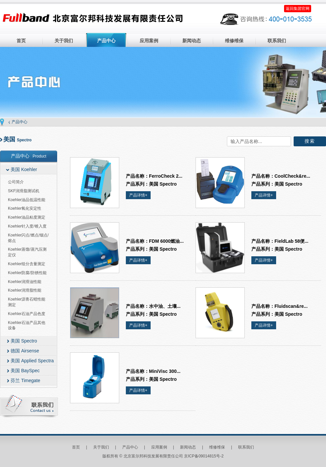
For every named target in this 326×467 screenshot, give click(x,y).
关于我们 (63, 40)
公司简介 (16, 182)
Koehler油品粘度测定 (26, 217)
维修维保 (234, 40)
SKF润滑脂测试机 (23, 191)
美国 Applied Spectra (32, 360)
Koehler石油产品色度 (26, 313)
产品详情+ (138, 195)
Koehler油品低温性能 (26, 200)
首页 (21, 40)
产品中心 (106, 40)
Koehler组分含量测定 (26, 264)
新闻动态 (191, 40)
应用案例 (149, 40)
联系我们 (277, 40)
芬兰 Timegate (25, 380)
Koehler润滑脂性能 (24, 290)
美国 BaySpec (25, 370)
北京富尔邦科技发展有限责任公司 (92, 18)
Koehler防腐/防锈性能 (27, 272)
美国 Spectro (24, 340)
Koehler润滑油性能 (24, 281)
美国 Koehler (24, 169)
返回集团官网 (297, 8)
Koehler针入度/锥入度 (27, 226)
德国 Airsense (25, 350)
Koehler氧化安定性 (24, 208)
